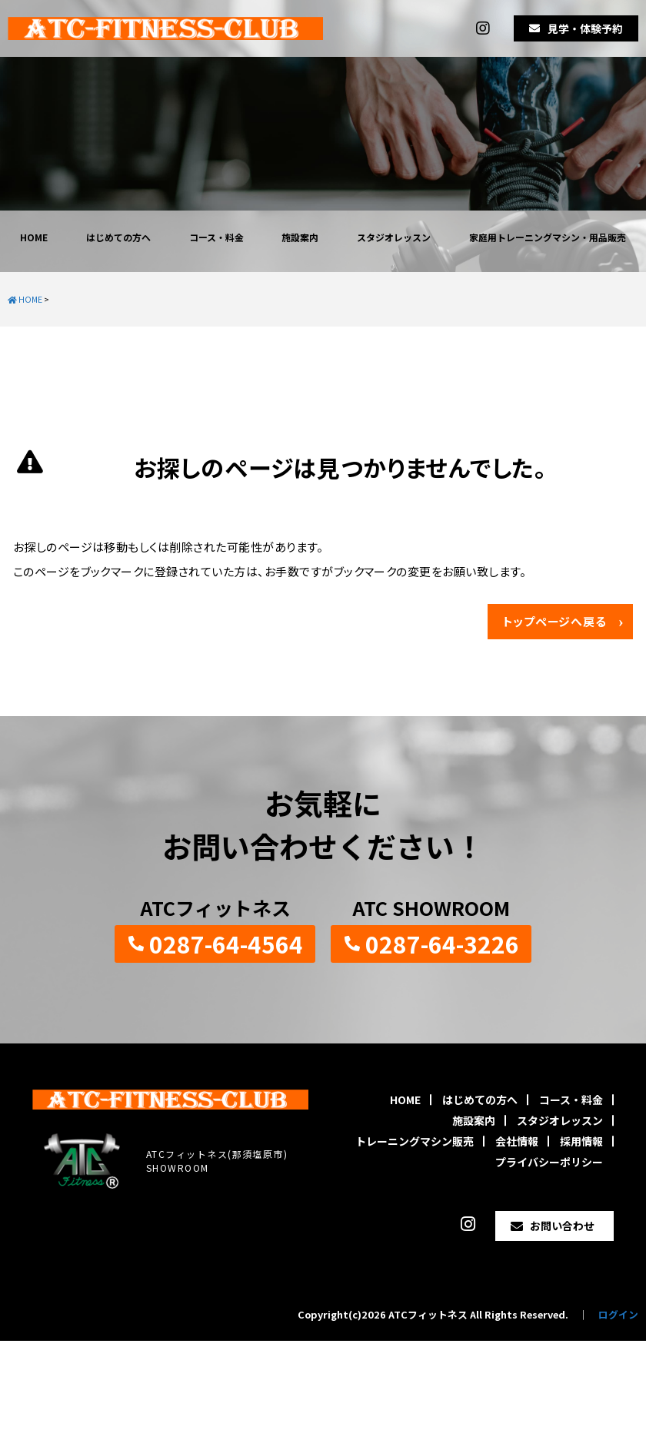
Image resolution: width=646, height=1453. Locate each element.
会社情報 (516, 1141)
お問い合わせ (562, 1225)
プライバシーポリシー (549, 1161)
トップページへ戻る (555, 621)
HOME (34, 237)
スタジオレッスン (394, 237)
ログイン (618, 1314)
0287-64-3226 (442, 943)
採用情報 (581, 1141)
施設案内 (299, 237)
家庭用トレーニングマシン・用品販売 (547, 237)
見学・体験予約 (585, 28)
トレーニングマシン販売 (414, 1141)
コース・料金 (216, 237)
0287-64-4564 (226, 943)
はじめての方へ (118, 237)
